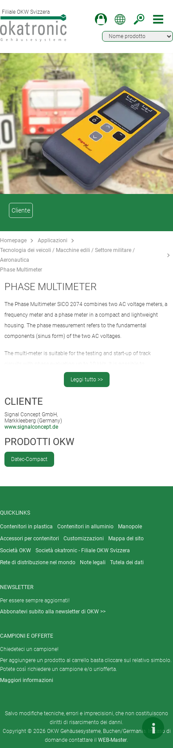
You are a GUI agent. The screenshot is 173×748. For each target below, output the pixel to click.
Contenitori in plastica (26, 526)
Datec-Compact (29, 459)
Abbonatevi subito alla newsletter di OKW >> (53, 611)
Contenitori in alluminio (85, 526)
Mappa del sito (126, 538)
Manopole (130, 526)
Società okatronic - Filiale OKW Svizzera (82, 550)
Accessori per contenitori (29, 538)
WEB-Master (112, 740)
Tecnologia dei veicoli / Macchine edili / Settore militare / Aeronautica (67, 255)
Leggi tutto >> (87, 379)
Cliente (21, 210)
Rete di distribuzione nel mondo (37, 562)
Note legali (93, 562)
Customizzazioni (83, 538)
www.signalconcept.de (31, 427)
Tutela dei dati (127, 562)
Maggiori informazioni (26, 680)
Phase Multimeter (21, 270)
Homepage (13, 240)
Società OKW (15, 550)
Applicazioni (52, 240)
